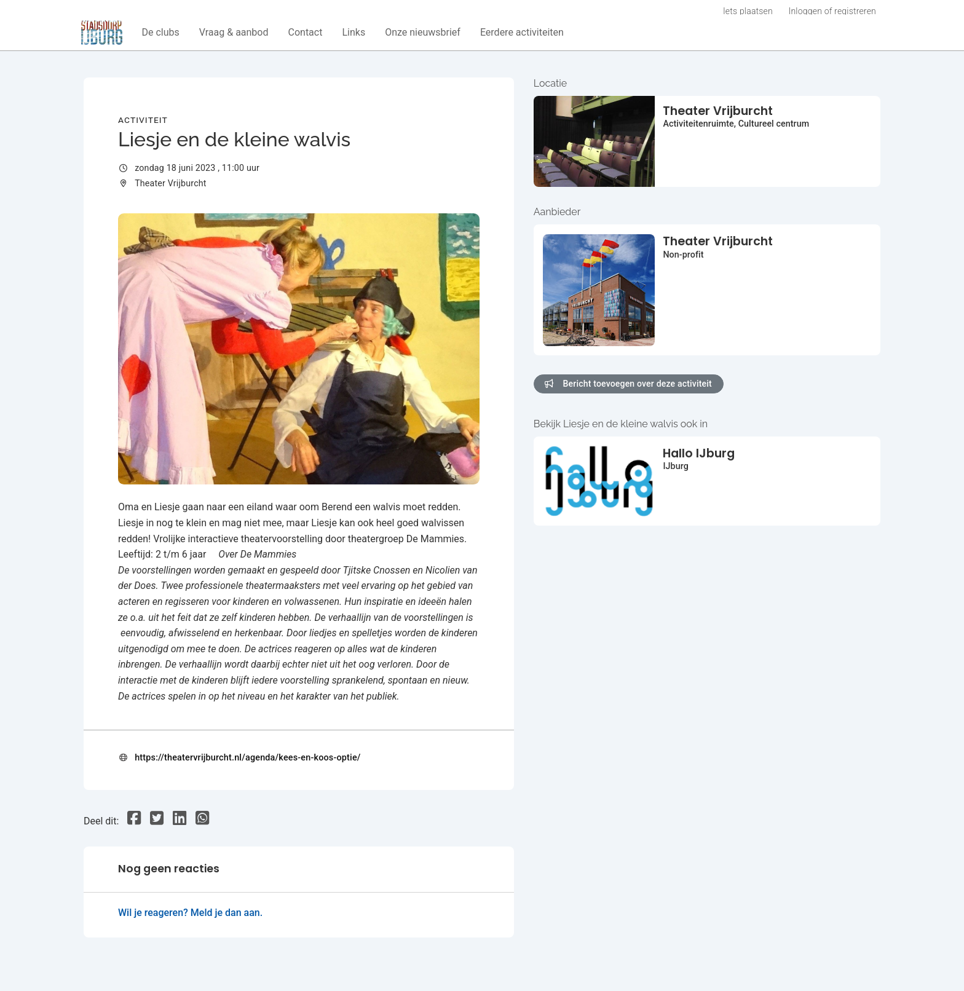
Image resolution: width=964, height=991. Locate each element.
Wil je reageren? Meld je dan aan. (190, 912)
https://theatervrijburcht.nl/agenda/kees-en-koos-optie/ (247, 757)
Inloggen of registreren (832, 11)
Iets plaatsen (748, 11)
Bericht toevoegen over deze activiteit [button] (628, 384)
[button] (160, 32)
